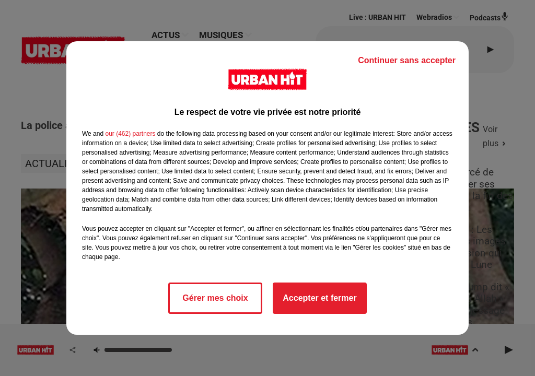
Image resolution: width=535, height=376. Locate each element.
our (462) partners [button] (130, 133)
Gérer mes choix (215, 297)
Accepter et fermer (319, 297)
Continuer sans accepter (407, 60)
